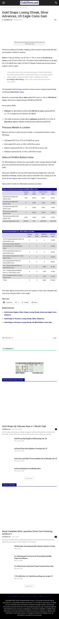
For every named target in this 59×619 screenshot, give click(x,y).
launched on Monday (9, 176)
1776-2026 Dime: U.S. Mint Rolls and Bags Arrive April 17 (33, 576)
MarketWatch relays (17, 92)
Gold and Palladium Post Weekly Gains (27, 468)
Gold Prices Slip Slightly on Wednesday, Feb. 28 (30, 438)
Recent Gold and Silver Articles (13, 380)
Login (55, 338)
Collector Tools (29, 596)
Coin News (10, 596)
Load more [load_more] (30, 478)
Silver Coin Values (46, 596)
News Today (19, 596)
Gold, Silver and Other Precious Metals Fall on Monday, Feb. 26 (35, 458)
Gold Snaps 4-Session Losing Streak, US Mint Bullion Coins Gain (28, 322)
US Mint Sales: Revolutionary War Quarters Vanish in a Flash (34, 546)
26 (55, 536)
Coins (37, 596)
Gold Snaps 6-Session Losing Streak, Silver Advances (24, 319)
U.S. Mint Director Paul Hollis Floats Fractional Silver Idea (33, 566)
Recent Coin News (9, 485)
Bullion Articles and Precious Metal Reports (15, 8)
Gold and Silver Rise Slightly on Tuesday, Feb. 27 (30, 448)
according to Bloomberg (15, 79)
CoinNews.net (8, 20)
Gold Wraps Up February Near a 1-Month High (24, 426)
